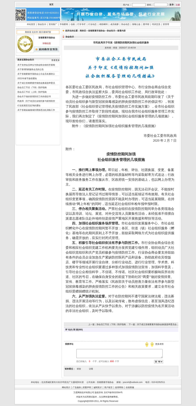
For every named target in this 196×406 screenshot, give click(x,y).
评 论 (67, 329)
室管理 (166, 24)
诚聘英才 (97, 387)
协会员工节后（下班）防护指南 (32, 87)
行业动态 (92, 24)
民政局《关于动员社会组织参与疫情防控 (36, 101)
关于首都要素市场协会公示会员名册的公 (36, 74)
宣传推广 (53, 24)
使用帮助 (119, 387)
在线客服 (130, 387)
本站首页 (31, 24)
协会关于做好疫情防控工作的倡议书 (34, 96)
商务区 (83, 31)
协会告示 (42, 24)
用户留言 (108, 387)
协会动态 (125, 24)
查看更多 (55, 60)
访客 (91, 369)
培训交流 (156, 24)
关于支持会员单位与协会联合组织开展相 (36, 65)
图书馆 (146, 24)
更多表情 (160, 344)
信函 (73, 24)
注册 (178, 5)
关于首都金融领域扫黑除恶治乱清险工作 (36, 110)
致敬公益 (136, 24)
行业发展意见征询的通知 (29, 105)
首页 (51, 4)
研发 (79, 369)
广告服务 (77, 387)
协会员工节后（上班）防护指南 (32, 92)
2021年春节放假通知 (27, 78)
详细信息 (46, 43)
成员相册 (114, 24)
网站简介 (66, 387)
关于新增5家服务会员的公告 (31, 69)
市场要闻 (64, 24)
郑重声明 (87, 387)
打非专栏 (81, 24)
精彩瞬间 (103, 24)
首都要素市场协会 (96, 31)
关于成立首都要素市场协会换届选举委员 (36, 83)
